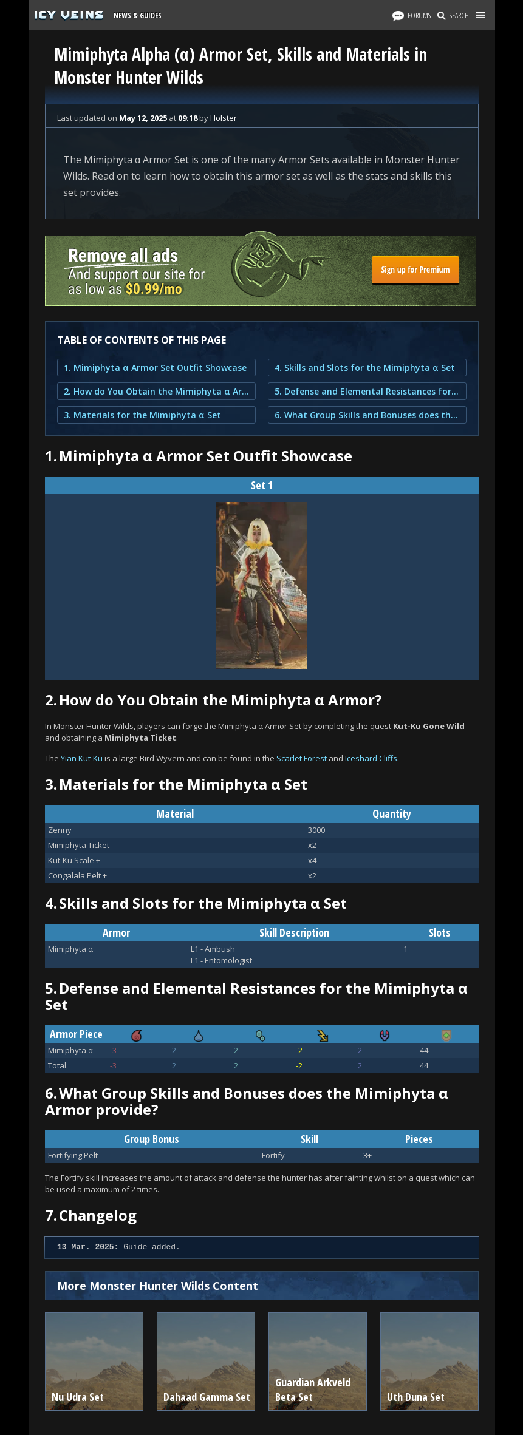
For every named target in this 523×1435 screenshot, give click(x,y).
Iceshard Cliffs (371, 758)
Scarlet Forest (301, 758)
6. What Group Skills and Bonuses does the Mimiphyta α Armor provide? (367, 415)
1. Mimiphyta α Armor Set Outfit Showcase (155, 367)
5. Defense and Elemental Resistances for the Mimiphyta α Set (367, 391)
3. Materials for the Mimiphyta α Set (142, 415)
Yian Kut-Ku (82, 758)
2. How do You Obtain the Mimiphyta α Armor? (156, 391)
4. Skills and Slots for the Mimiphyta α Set (365, 367)
